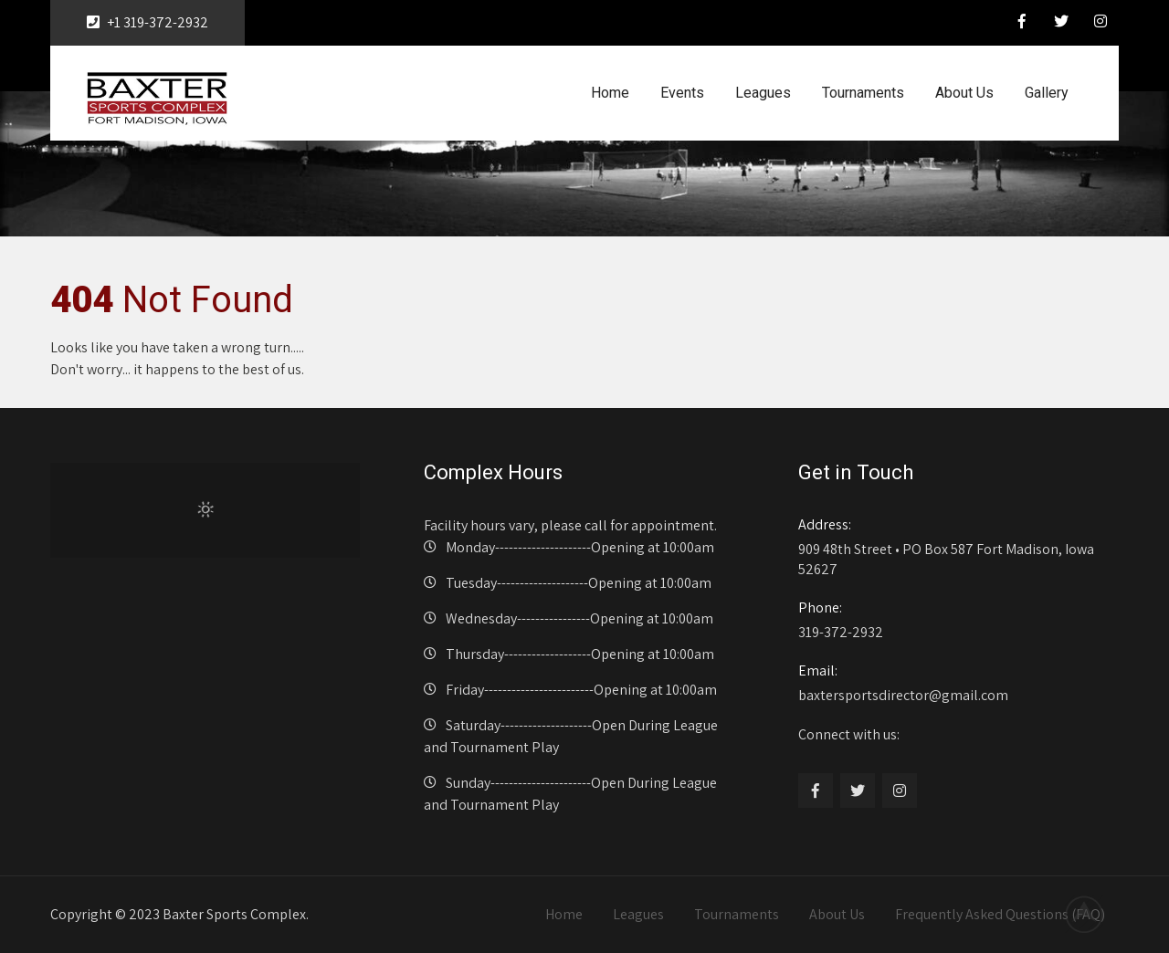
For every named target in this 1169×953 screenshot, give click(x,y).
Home (610, 92)
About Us (964, 92)
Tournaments (863, 92)
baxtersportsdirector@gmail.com (953, 683)
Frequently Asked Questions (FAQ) (1000, 914)
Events (682, 92)
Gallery (1047, 92)
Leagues (763, 92)
